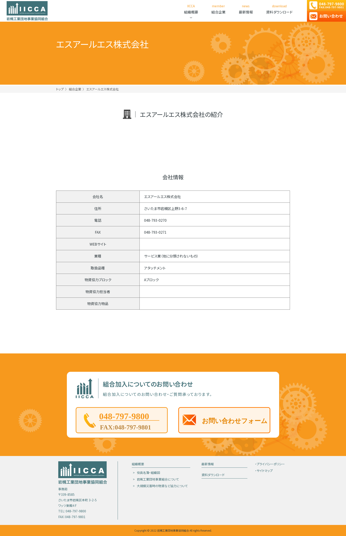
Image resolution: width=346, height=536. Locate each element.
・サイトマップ (264, 470)
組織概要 (138, 464)
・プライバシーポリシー (270, 464)
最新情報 (207, 464)
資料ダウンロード (213, 475)
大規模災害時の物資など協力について (162, 486)
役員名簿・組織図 (148, 472)
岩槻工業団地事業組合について (158, 479)
